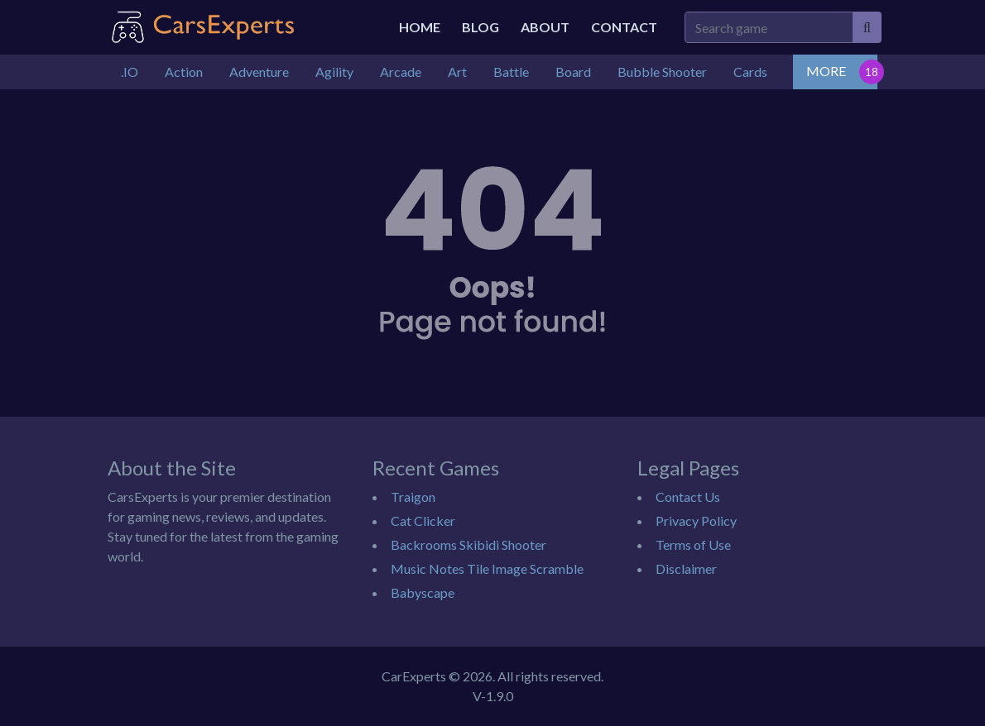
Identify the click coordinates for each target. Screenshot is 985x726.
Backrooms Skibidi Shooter (468, 544)
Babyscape (422, 592)
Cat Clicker (423, 520)
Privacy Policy (696, 520)
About (545, 27)
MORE (826, 71)
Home (419, 27)
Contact (624, 27)
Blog (480, 27)
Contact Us (688, 496)
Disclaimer (686, 568)
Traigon (413, 496)
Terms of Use (693, 544)
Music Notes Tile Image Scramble (487, 568)
